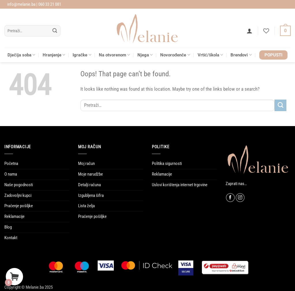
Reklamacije (14, 216)
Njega (145, 55)
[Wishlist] (266, 30)
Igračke (82, 55)
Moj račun (86, 163)
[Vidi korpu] (285, 31)
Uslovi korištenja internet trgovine (179, 184)
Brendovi (240, 55)
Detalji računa (89, 184)
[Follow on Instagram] (240, 197)
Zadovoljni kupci (17, 195)
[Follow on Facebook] (230, 197)
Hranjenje (54, 55)
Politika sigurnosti (167, 163)
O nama (10, 174)
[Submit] (55, 31)
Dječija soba (21, 55)
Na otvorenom (114, 55)
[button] (249, 30)
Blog (8, 227)
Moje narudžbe (90, 174)
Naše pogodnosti (18, 184)
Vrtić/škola (210, 55)
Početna (11, 163)
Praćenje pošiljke (18, 205)
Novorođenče (175, 55)
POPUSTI (273, 55)
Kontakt (10, 237)
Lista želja (86, 205)
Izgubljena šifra (91, 195)
